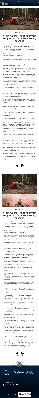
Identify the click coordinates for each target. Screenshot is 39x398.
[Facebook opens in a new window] (3, 384)
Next (36, 19)
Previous (2, 19)
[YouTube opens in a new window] (16, 384)
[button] (28, 1)
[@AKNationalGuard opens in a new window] (10, 384)
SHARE (17, 166)
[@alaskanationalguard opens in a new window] (7, 384)
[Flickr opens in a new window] (13, 384)
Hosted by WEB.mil (11, 394)
